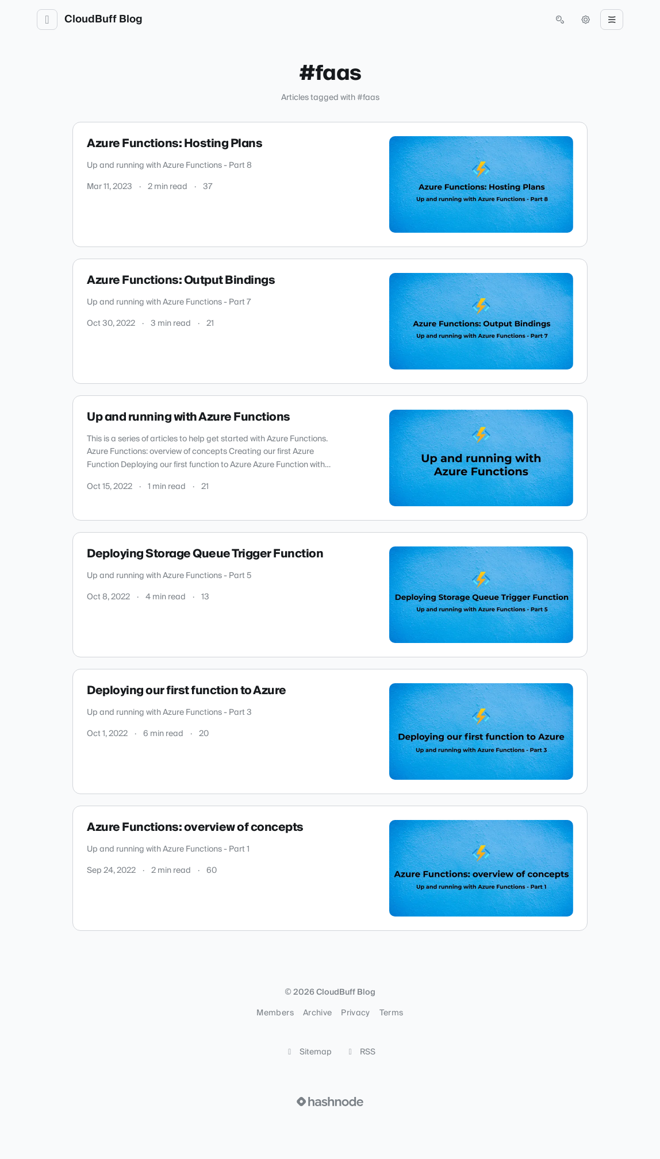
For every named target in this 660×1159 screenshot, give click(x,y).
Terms (391, 1013)
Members (274, 1013)
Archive (317, 1013)
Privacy (355, 1013)
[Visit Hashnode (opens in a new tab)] (330, 1101)
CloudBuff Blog (103, 19)
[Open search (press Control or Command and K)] (560, 19)
